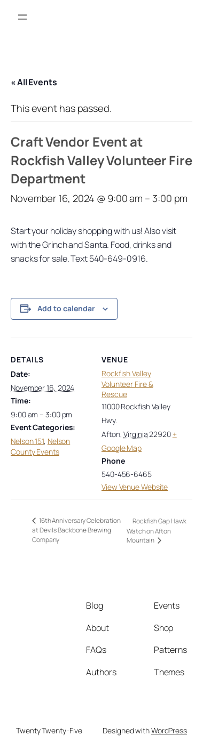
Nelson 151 (27, 441)
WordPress (169, 730)
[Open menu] (22, 17)
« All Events (34, 82)
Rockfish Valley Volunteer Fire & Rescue (127, 383)
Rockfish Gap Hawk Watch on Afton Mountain (156, 530)
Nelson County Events (40, 446)
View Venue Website (135, 487)
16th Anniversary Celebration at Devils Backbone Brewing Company (76, 530)
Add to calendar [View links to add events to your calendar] (66, 308)
